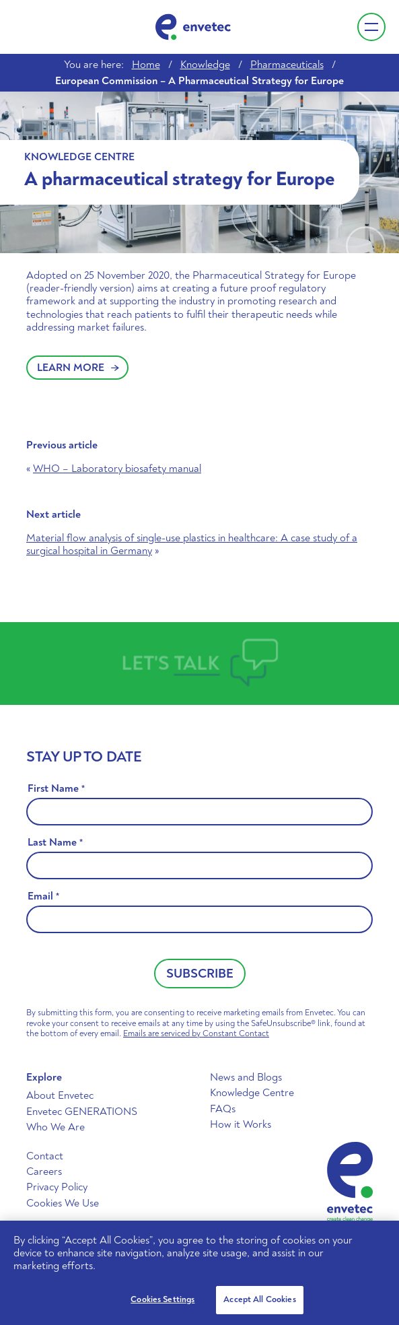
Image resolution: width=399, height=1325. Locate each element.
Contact (44, 1156)
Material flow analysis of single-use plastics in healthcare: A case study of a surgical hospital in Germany (191, 544)
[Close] (377, 1242)
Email (43, 896)
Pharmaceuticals (287, 64)
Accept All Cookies (259, 1299)
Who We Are (55, 1127)
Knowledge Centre (252, 1092)
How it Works (240, 1124)
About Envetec (60, 1095)
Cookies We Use (62, 1203)
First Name (56, 788)
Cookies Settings (162, 1299)
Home (146, 64)
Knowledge (205, 64)
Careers (44, 1171)
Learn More (78, 367)
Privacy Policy (56, 1187)
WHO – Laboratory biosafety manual (117, 468)
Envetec (193, 26)
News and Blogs (246, 1077)
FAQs (222, 1109)
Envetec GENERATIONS (81, 1111)
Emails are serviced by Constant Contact (196, 1033)
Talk (196, 663)
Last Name (55, 842)
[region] (199, 1273)
